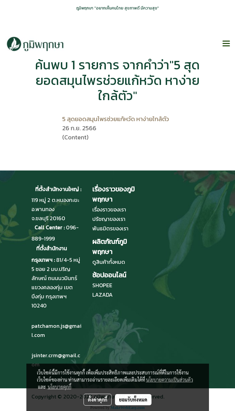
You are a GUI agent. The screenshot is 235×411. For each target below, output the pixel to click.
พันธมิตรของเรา (110, 228)
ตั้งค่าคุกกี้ (97, 399)
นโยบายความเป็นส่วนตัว (169, 379)
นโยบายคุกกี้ (59, 387)
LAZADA (102, 295)
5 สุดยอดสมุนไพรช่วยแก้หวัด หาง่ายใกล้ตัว (115, 118)
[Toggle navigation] (226, 44)
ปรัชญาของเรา (108, 219)
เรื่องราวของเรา (109, 209)
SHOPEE (102, 285)
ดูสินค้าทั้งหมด (108, 262)
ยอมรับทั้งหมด (133, 399)
